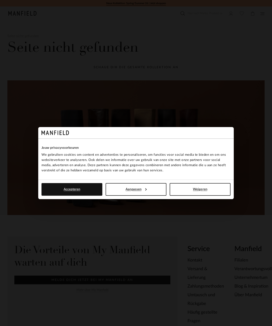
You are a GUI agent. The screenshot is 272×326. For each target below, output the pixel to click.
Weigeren (200, 189)
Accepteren (72, 189)
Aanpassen (136, 189)
